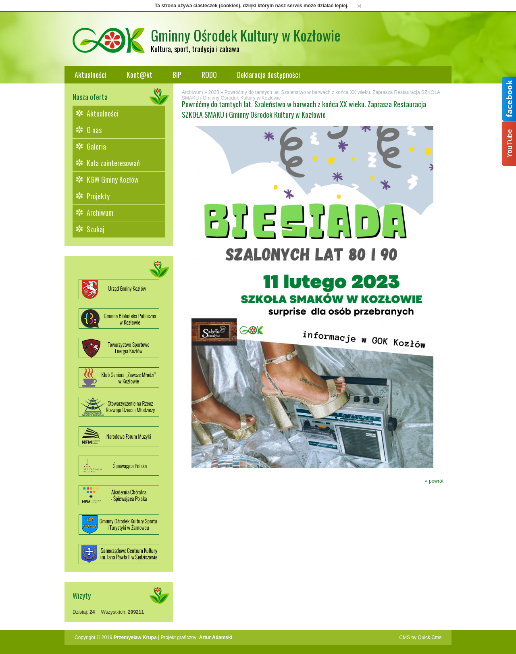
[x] (359, 5)
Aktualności (90, 74)
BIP (177, 74)
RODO (209, 74)
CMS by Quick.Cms (420, 637)
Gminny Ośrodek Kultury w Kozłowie (246, 35)
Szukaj (95, 229)
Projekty (98, 196)
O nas (94, 130)
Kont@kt (139, 74)
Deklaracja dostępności (268, 74)
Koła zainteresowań (113, 163)
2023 (213, 92)
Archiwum (100, 212)
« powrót (434, 481)
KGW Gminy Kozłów (113, 179)
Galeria (96, 146)
